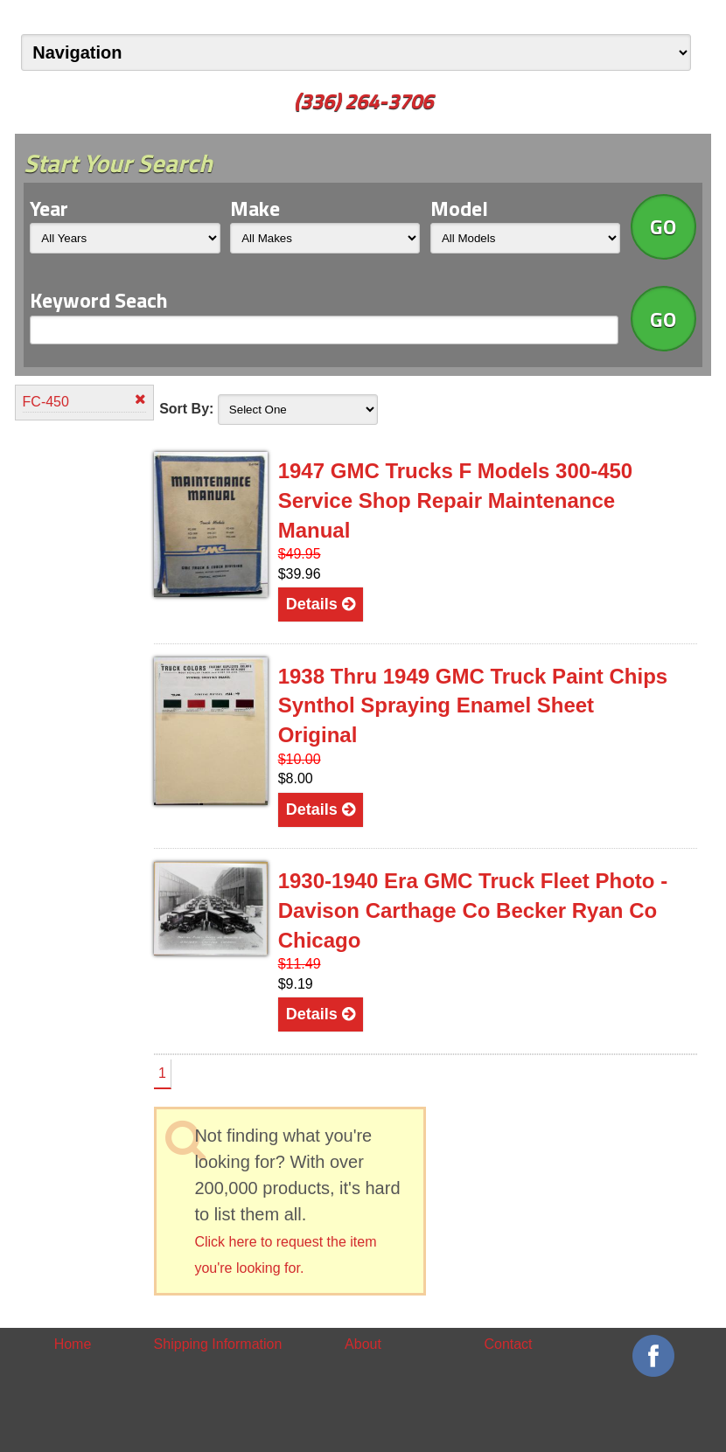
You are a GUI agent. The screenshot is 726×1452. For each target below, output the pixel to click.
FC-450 (84, 401)
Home (73, 1344)
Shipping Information (218, 1344)
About (363, 1344)
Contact (508, 1344)
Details (320, 604)
